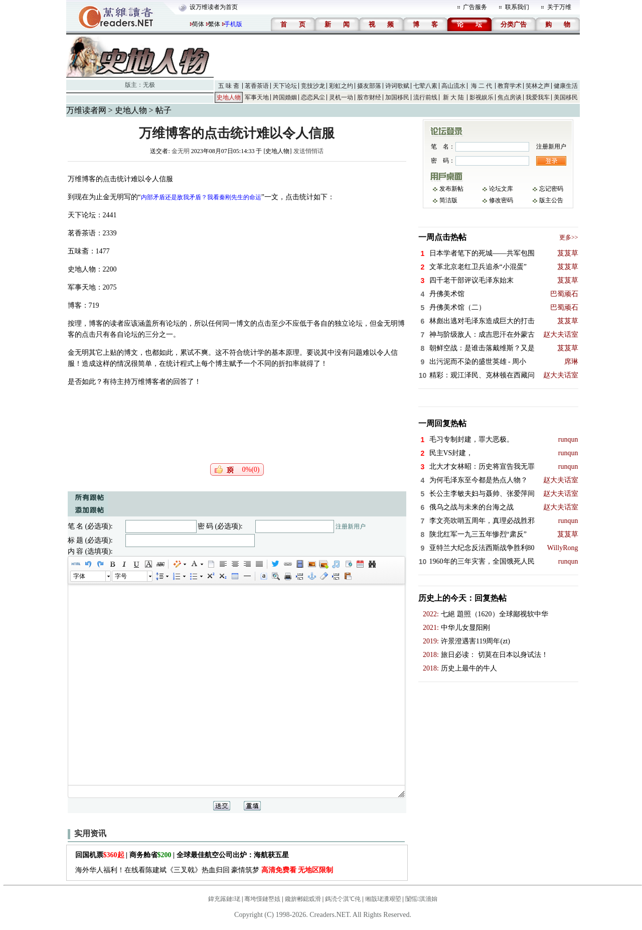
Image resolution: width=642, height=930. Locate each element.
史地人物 (229, 97)
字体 (79, 576)
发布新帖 (451, 188)
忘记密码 (551, 188)
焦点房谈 (510, 97)
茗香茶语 (257, 85)
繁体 (214, 24)
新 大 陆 (453, 97)
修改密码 (501, 200)
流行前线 (425, 97)
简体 (198, 24)
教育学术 (510, 85)
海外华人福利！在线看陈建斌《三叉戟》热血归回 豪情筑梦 (204, 870)
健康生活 (566, 85)
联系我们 (517, 7)
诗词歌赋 (397, 85)
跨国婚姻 (285, 97)
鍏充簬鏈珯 (224, 898)
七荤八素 (425, 85)
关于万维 (559, 7)
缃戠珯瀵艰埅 (383, 898)
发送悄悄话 (308, 151)
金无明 (181, 151)
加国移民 (397, 97)
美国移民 (566, 97)
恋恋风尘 (313, 97)
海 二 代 (481, 85)
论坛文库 (501, 188)
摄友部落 (369, 85)
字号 (121, 576)
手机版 (233, 24)
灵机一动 (341, 97)
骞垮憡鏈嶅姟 (262, 898)
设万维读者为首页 (214, 7)
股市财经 (369, 97)
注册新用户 (351, 526)
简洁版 (448, 200)
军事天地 (257, 97)
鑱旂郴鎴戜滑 (303, 898)
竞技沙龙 (313, 85)
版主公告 (551, 200)
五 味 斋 (228, 85)
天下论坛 (285, 85)
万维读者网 (86, 110)
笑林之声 (538, 85)
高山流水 (453, 85)
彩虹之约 (341, 85)
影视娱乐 (481, 97)
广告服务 (475, 7)
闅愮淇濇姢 (421, 898)
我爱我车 (538, 97)
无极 (149, 84)
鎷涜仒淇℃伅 (343, 898)
